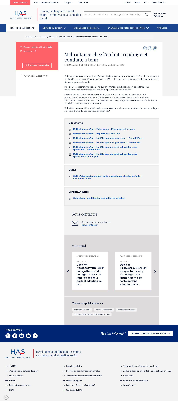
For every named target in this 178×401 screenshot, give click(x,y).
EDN (11, 389)
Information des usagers (126, 310)
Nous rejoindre (16, 375)
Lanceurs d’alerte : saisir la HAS (80, 385)
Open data (128, 375)
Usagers (68, 2)
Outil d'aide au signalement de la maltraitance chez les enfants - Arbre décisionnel (107, 177)
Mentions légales (74, 380)
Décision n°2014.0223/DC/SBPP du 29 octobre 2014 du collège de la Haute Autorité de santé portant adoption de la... (133, 274)
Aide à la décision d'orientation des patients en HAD (147, 370)
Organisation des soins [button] (85, 28)
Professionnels (21, 3)
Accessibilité (158, 2)
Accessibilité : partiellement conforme (84, 375)
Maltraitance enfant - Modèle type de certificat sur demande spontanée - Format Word (105, 148)
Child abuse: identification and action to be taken (99, 198)
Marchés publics (74, 366)
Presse (137, 2)
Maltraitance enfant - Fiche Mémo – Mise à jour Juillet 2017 (104, 129)
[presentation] (68, 270)
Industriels (83, 2)
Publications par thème (20, 385)
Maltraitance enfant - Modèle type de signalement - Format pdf (106, 142)
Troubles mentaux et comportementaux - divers (92, 314)
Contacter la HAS (74, 389)
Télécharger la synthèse (36, 65)
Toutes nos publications (24, 29)
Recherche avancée (160, 14)
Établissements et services (46, 2)
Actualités (162, 28)
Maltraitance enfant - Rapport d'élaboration (96, 133)
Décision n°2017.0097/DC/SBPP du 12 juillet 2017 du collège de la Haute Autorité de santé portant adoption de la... (90, 274)
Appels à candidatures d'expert (24, 370)
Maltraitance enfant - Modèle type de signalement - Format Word (107, 138)
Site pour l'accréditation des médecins (140, 366)
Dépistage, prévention (82, 310)
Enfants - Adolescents (104, 310)
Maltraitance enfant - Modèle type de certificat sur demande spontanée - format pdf (105, 155)
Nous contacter (89, 225)
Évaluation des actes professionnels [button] (126, 28)
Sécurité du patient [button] (52, 28)
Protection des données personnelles (83, 370)
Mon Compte (129, 385)
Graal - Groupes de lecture (135, 380)
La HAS (127, 2)
